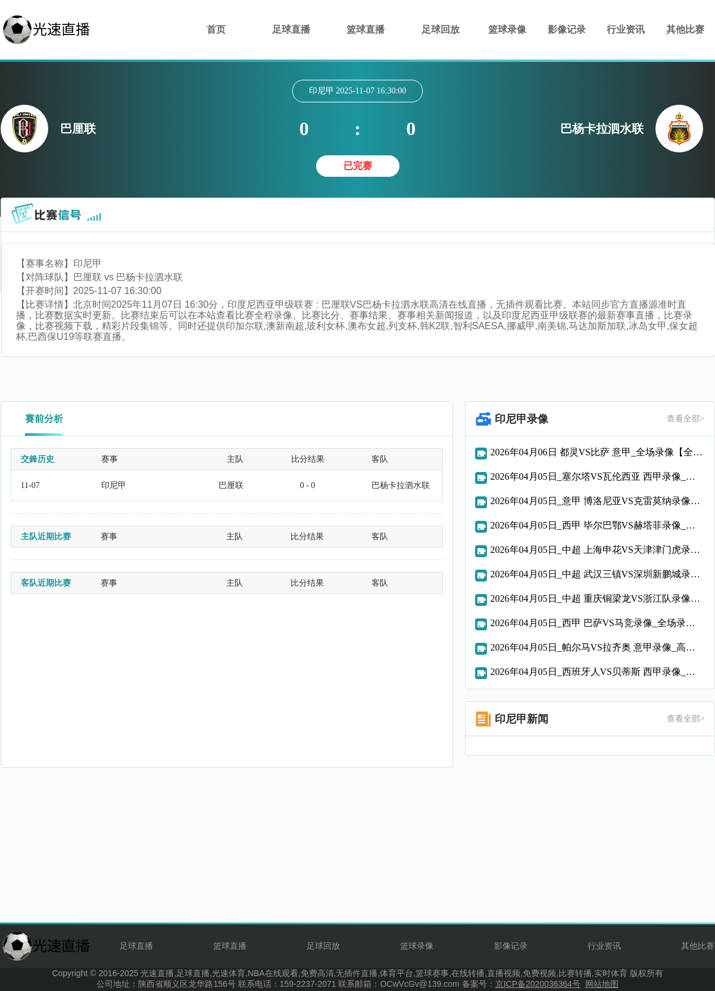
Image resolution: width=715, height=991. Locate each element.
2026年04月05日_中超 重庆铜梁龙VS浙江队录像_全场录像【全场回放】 (598, 598)
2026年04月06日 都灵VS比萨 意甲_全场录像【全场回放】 (598, 452)
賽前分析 (44, 419)
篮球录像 (507, 29)
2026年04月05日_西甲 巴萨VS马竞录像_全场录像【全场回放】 (598, 623)
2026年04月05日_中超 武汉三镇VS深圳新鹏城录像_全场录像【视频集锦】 (598, 574)
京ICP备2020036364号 (537, 984)
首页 (216, 29)
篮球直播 (365, 29)
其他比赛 (685, 29)
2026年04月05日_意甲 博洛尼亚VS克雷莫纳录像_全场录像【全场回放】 (598, 501)
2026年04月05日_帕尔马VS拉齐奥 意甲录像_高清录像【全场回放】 (598, 647)
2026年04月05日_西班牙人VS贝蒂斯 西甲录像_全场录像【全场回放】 (598, 672)
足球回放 (440, 29)
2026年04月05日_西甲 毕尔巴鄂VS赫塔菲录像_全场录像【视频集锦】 (598, 525)
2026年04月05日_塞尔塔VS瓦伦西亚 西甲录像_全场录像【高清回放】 (598, 476)
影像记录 (567, 29)
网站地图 (602, 984)
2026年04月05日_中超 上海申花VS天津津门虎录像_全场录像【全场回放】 (598, 550)
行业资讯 (626, 29)
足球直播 (291, 29)
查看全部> (686, 418)
